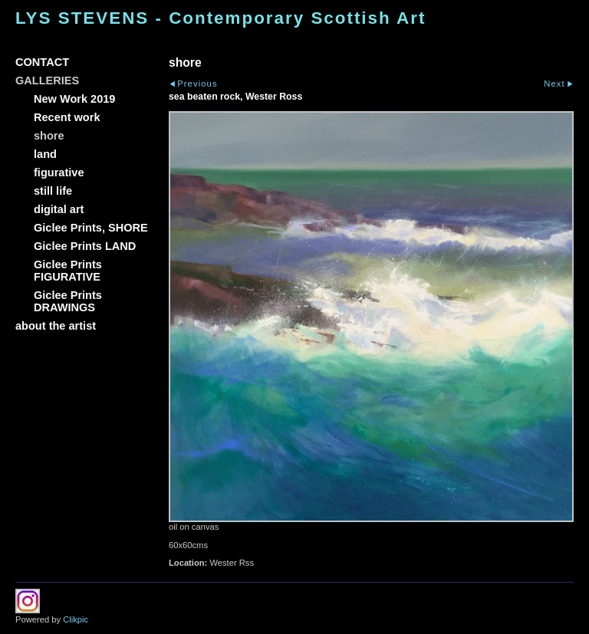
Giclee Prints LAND (85, 246)
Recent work (67, 117)
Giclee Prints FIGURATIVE (68, 270)
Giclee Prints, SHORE (91, 228)
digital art (59, 209)
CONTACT (42, 62)
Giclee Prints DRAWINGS (68, 301)
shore (49, 136)
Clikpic (75, 619)
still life (53, 191)
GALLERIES (47, 80)
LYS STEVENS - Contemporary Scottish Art (220, 18)
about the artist (55, 326)
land (45, 154)
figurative (59, 172)
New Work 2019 (74, 99)
